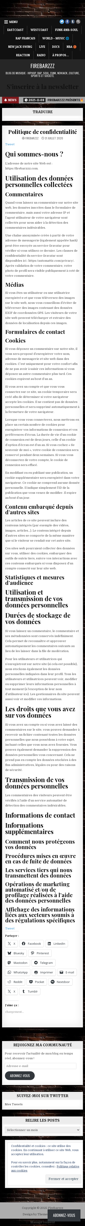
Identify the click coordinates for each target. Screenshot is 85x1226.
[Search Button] (78, 21)
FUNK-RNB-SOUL (66, 30)
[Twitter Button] (62, 21)
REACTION (23, 55)
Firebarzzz (42, 65)
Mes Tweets (14, 1104)
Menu (13, 22)
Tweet (10, 144)
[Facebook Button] (67, 21)
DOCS (56, 47)
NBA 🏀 (72, 47)
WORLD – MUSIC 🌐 (55, 38)
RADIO (41, 55)
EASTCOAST (15, 30)
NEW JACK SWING (20, 47)
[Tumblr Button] (72, 21)
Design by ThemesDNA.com (42, 1214)
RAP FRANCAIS (25, 38)
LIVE (42, 47)
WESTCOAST (39, 30)
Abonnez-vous (20, 1075)
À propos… (60, 55)
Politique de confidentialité (42, 131)
